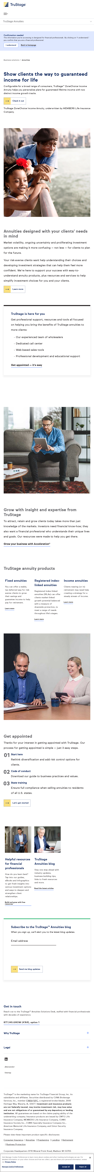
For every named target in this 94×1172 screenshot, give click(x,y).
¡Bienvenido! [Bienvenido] (9, 1067)
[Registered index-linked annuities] (47, 596)
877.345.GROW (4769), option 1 (22, 1022)
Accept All (66, 1167)
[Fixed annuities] (18, 591)
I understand (11, 45)
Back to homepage (28, 45)
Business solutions (11, 60)
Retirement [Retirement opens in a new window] (67, 1140)
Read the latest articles (44, 888)
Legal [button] (46, 1047)
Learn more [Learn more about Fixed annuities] (9, 608)
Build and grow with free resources (15, 903)
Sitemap (8, 1073)
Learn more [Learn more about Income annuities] (68, 602)
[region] (47, 1163)
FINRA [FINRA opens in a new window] (29, 1101)
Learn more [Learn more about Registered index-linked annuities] (39, 619)
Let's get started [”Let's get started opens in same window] (20, 803)
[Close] (90, 1157)
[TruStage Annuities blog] (47, 870)
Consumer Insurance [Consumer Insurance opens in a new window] (13, 1140)
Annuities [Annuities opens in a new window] (30, 1140)
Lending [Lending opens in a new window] (56, 1140)
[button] (47, 21)
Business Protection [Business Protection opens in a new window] (16, 1145)
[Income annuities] (77, 588)
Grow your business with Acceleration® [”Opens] (27, 544)
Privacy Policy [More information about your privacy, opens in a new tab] (10, 1162)
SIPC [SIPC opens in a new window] (35, 1101)
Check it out (18, 101)
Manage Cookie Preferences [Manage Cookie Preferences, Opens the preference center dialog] (12, 1167)
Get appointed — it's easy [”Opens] (26, 365)
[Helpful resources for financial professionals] (18, 877)
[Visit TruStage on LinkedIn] (6, 1059)
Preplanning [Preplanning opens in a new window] (43, 1140)
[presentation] (29, 954)
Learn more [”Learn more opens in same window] (17, 289)
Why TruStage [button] (46, 1033)
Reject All (82, 1167)
